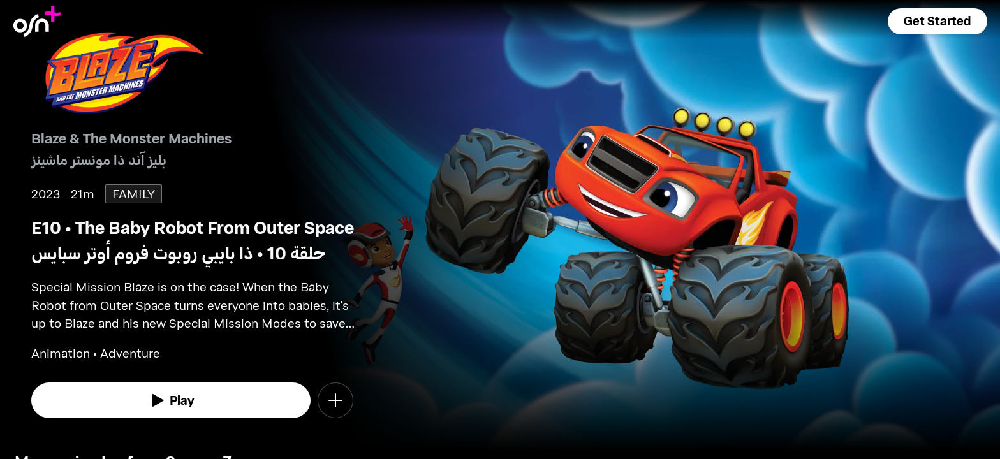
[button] (937, 21)
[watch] (171, 400)
